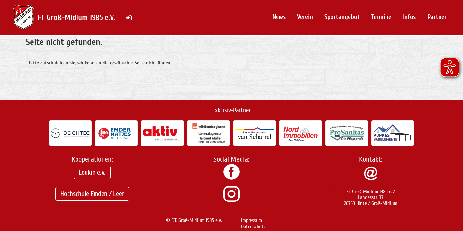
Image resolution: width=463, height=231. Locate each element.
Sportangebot (341, 17)
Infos (409, 17)
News (279, 17)
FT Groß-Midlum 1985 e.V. (76, 17)
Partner (437, 17)
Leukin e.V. (92, 172)
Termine (381, 17)
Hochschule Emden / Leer (92, 194)
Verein (305, 17)
